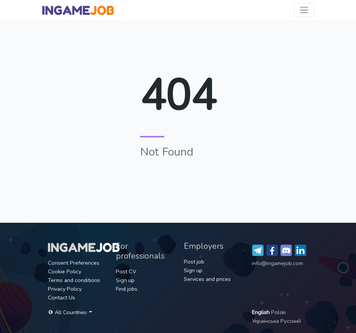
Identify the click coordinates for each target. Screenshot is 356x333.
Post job (194, 261)
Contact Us (61, 297)
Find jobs (126, 289)
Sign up (125, 280)
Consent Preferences (73, 263)
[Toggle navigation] (304, 10)
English (261, 312)
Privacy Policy (65, 289)
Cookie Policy (64, 271)
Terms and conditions (74, 280)
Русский (290, 321)
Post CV (126, 271)
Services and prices (207, 279)
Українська (266, 321)
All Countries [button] (68, 312)
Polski (278, 312)
